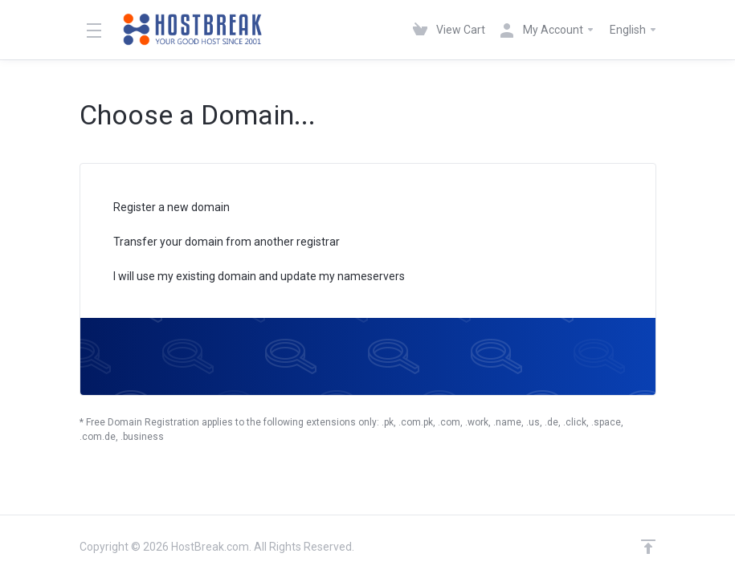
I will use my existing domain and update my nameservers (248, 277)
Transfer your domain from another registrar (216, 242)
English (634, 29)
